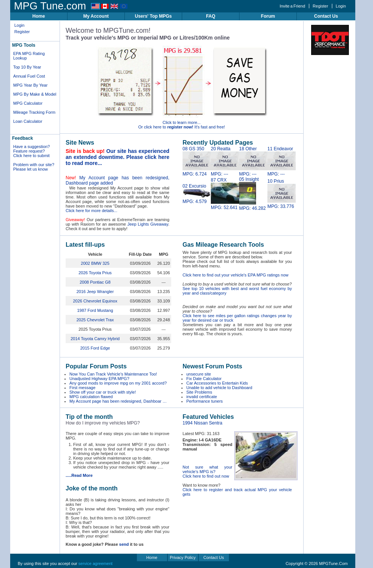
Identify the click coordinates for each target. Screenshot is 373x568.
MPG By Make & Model (34, 94)
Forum (268, 16)
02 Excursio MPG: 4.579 (197, 193)
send (124, 544)
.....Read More (79, 475)
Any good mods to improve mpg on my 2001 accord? (118, 383)
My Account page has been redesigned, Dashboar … (118, 401)
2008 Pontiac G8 (95, 282)
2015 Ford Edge (95, 348)
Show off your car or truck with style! (102, 392)
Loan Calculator (27, 121)
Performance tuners (204, 401)
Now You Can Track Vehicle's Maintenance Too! (113, 374)
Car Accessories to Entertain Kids (217, 383)
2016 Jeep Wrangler (95, 291)
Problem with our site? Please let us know (33, 166)
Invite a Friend (292, 6)
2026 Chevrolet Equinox (95, 301)
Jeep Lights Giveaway (147, 224)
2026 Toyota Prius (95, 272)
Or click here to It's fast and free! (181, 127)
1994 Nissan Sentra (202, 423)
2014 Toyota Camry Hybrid (95, 338)
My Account (96, 16)
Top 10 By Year (27, 67)
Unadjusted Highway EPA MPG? (99, 378)
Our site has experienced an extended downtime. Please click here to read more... (117, 157)
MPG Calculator (28, 103)
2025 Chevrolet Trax (95, 320)
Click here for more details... (91, 210)
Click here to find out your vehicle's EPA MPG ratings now (236, 275)
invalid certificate (201, 396)
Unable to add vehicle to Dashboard (219, 387)
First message (82, 387)
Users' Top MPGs (153, 16)
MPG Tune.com (50, 6)
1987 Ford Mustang (95, 310)
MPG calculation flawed (91, 396)
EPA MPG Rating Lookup (29, 55)
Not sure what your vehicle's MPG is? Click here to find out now (207, 471)
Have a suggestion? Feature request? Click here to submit (31, 151)
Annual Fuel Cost (29, 76)
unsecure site (198, 374)
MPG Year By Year (30, 85)
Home (38, 16)
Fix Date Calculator (204, 378)
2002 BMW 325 (95, 263)
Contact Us (326, 16)
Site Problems (199, 392)
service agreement (95, 563)
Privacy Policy (182, 557)
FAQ (210, 16)
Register (320, 6)
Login (341, 6)
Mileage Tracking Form (34, 112)
